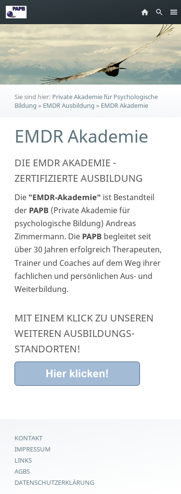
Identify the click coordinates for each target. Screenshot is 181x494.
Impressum (32, 449)
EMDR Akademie (124, 105)
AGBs (22, 471)
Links (23, 460)
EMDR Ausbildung (69, 105)
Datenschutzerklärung (54, 482)
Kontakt (28, 438)
